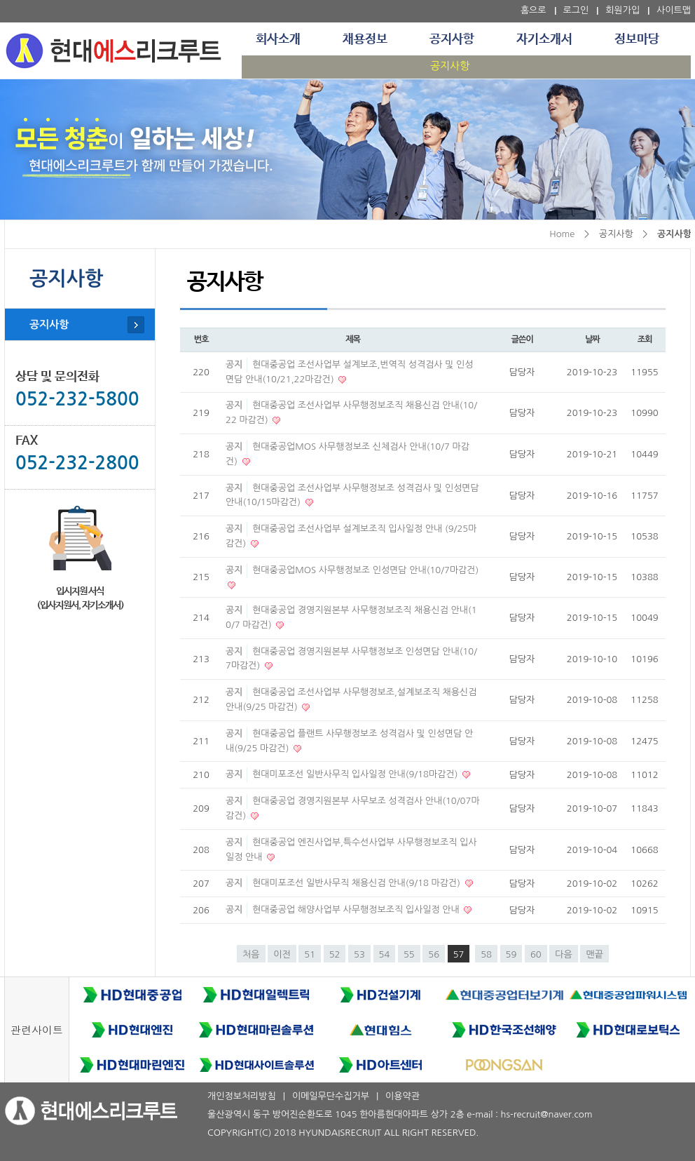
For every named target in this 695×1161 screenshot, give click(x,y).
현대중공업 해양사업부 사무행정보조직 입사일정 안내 (357, 909)
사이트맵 (673, 10)
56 (433, 954)
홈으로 (533, 10)
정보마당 (636, 39)
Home (561, 234)
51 (309, 954)
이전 (281, 954)
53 (359, 954)
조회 (645, 339)
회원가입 (622, 10)
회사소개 (278, 39)
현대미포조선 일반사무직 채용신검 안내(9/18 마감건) (357, 882)
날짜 (592, 339)
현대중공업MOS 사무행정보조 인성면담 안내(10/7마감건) (365, 570)
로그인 (576, 10)
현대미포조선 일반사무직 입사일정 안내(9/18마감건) (356, 774)
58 (486, 954)
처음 (250, 954)
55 (409, 954)
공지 (234, 364)
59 (511, 954)
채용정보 (365, 39)
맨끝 (594, 954)
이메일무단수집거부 (330, 1096)
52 (334, 954)
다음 (563, 954)
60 (536, 954)
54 (384, 954)
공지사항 (451, 39)
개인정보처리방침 (241, 1096)
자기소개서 (544, 39)
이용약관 (402, 1096)
